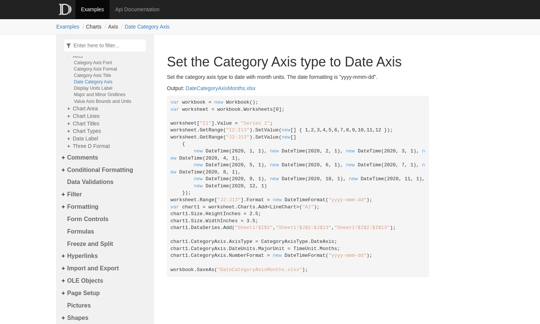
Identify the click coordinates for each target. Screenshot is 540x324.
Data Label (85, 139)
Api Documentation (137, 9)
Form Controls (87, 219)
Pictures (79, 305)
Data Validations (90, 182)
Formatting (83, 206)
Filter (74, 194)
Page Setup (83, 293)
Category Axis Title (92, 75)
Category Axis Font (93, 62)
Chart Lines (86, 116)
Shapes (77, 318)
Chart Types (87, 131)
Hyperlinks (82, 256)
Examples (92, 9)
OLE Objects (85, 280)
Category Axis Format (95, 69)
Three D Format (91, 146)
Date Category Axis (147, 27)
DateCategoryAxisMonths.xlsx (221, 88)
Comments (82, 157)
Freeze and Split (90, 244)
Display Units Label (93, 88)
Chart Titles (86, 124)
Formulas (80, 231)
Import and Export (93, 268)
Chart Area (85, 108)
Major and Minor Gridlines (99, 94)
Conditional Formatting (100, 170)
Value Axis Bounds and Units (102, 101)
